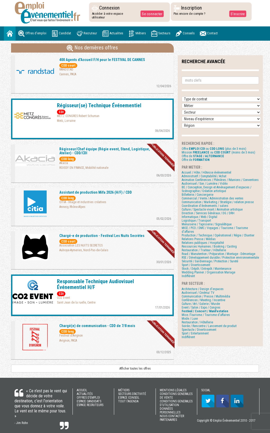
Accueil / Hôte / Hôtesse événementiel (206, 172)
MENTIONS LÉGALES (173, 390)
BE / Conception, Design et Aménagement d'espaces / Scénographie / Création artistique (216, 189)
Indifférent (188, 276)
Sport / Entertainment (195, 333)
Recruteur (86, 33)
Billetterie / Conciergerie (197, 195)
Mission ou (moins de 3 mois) (218, 152)
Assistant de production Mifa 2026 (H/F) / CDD (95, 192)
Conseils (185, 33)
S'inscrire (237, 14)
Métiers (137, 33)
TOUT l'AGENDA (128, 401)
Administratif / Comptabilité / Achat (204, 176)
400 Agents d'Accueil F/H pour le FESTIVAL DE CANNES (102, 60)
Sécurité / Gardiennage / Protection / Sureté (210, 261)
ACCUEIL (82, 390)
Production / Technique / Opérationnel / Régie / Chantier (218, 235)
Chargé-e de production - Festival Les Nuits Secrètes (101, 236)
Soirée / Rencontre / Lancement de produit (209, 326)
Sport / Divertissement (196, 265)
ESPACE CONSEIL (128, 397)
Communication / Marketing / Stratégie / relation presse (218, 202)
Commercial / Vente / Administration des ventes (212, 198)
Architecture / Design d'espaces (203, 289)
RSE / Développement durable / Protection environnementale (220, 257)
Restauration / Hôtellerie (197, 322)
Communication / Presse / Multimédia (206, 296)
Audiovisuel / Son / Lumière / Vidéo (205, 183)
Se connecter (152, 14)
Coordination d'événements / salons (205, 206)
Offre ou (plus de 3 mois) (214, 149)
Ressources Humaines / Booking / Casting (209, 246)
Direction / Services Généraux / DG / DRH (208, 213)
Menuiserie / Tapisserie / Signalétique (207, 224)
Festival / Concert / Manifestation (205, 311)
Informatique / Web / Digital (199, 217)
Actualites (112, 33)
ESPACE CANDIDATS (89, 401)
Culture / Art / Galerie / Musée (201, 304)
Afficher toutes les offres (135, 368)
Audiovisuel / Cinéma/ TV (198, 293)
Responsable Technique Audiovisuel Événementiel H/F (95, 284)
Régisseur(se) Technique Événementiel (99, 105)
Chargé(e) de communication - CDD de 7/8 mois (97, 326)
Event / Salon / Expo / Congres (201, 307)
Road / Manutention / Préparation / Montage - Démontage (218, 254)
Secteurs (160, 33)
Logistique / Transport (196, 220)
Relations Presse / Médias (199, 239)
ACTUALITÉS (85, 394)
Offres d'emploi (32, 33)
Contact (209, 33)
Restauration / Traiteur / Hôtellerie (204, 250)
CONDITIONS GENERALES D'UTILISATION (176, 403)
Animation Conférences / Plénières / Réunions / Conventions (220, 180)
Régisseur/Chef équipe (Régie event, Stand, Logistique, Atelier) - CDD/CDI (104, 151)
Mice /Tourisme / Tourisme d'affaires (206, 315)
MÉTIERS (123, 390)
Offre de (203, 156)
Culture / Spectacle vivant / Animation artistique (212, 209)
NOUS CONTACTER (172, 416)
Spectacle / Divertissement (199, 330)
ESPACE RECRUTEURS (90, 405)
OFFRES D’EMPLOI (88, 397)
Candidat (61, 33)
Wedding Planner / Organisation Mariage (208, 272)
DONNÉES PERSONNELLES (170, 410)
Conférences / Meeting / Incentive (203, 300)
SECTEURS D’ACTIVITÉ (132, 394)
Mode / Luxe (190, 318)
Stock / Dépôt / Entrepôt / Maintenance (206, 269)
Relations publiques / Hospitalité (203, 243)
